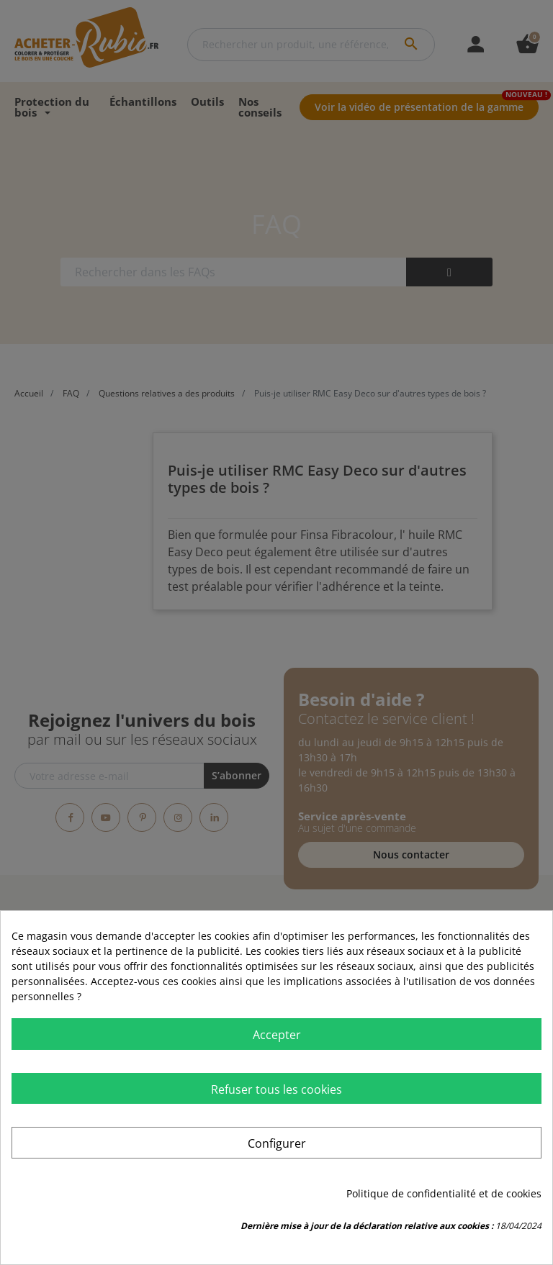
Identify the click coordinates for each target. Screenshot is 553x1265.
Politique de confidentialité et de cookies (443, 1193)
